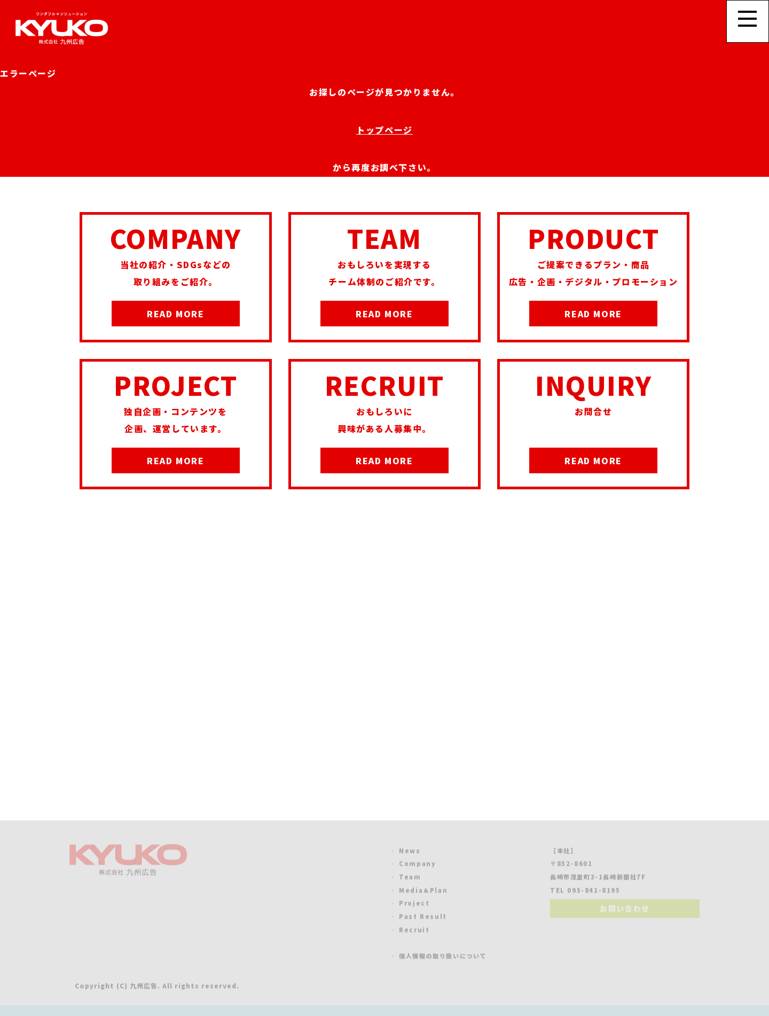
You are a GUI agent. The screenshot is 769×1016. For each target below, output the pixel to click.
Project (414, 904)
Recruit (414, 930)
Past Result (423, 917)
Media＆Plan (423, 891)
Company (417, 865)
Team (410, 878)
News (409, 852)
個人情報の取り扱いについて (442, 957)
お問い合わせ (625, 909)
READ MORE (175, 313)
